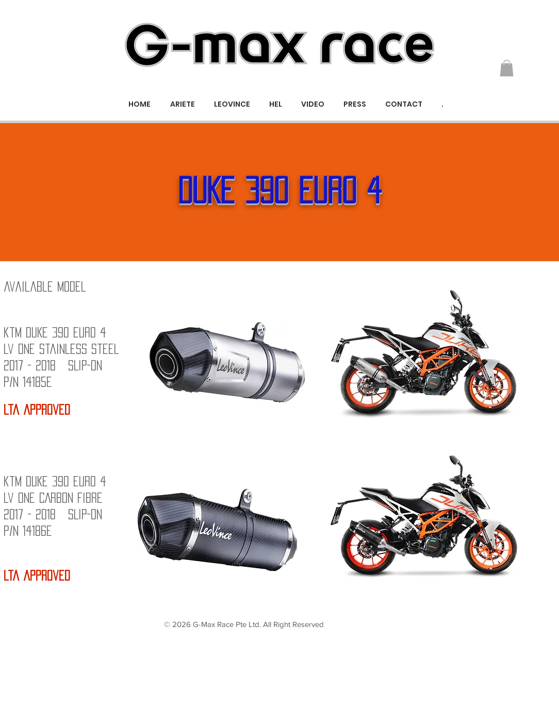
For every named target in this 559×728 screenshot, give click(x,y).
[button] (507, 68)
